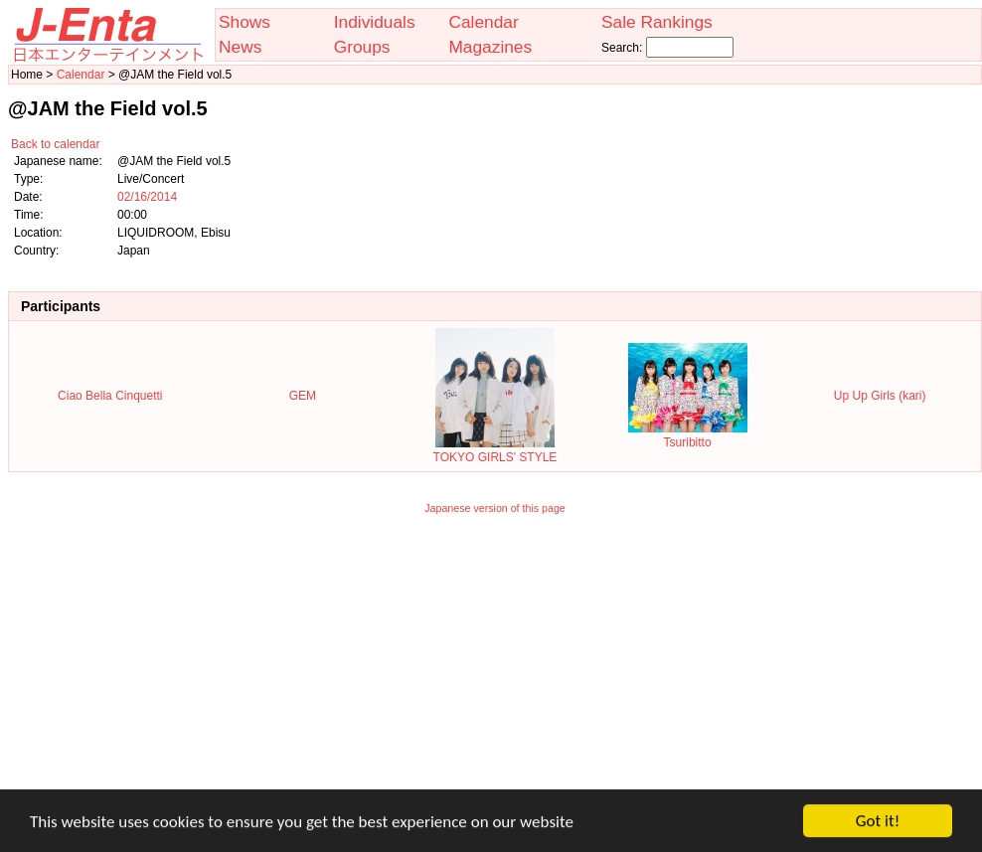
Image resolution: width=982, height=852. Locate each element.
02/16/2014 (147, 197)
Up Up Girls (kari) (880, 396)
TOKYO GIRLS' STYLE (495, 450)
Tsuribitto (687, 435)
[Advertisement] (495, 665)
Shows (244, 22)
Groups (362, 47)
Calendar (483, 22)
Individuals (374, 22)
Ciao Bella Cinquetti (110, 396)
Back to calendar (55, 144)
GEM (302, 396)
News (240, 47)
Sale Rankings (657, 22)
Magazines (490, 47)
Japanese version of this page (495, 508)
